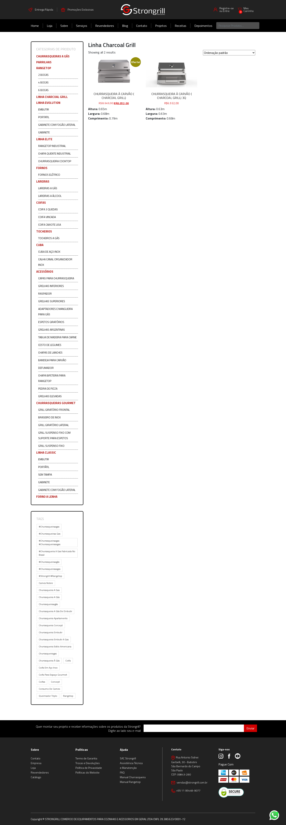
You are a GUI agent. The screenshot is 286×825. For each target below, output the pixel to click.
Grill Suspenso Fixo (51, 446)
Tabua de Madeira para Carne (57, 337)
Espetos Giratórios (51, 322)
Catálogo (36, 777)
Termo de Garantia (86, 758)
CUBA (39, 245)
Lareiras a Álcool (50, 196)
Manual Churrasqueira (133, 777)
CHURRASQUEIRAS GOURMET (56, 403)
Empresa (36, 763)
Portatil (43, 117)
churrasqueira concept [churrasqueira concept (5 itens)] (51, 625)
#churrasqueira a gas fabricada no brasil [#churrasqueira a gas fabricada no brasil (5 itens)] (57, 553)
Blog (125, 25)
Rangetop (43, 68)
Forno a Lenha (46, 496)
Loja (49, 25)
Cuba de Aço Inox (49, 252)
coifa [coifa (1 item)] (68, 660)
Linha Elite (44, 139)
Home (35, 25)
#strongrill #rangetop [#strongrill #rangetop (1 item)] (50, 576)
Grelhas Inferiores (51, 286)
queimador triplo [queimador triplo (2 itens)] (48, 696)
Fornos (41, 168)
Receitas (180, 25)
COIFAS (41, 202)
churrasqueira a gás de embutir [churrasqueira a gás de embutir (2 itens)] (55, 611)
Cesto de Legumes (49, 345)
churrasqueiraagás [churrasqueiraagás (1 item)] (48, 604)
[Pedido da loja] (229, 52)
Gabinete (44, 132)
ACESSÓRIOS (44, 271)
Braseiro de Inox (49, 417)
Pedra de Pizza (47, 388)
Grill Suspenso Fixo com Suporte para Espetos (54, 435)
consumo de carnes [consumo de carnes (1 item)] (49, 689)
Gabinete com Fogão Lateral (56, 125)
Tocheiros (44, 231)
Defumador (46, 368)
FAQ (122, 772)
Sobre (64, 25)
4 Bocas (43, 82)
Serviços (81, 25)
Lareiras (42, 181)
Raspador (45, 293)
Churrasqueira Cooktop (54, 161)
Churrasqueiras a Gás (53, 56)
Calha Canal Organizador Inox (55, 262)
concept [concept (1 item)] (55, 682)
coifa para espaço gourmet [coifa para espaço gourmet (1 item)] (53, 675)
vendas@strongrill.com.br (191, 782)
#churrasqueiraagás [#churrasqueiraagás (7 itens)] (49, 562)
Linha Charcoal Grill (52, 97)
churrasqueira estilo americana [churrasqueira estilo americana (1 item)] (55, 646)
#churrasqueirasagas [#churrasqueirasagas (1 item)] (49, 569)
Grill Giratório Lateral (53, 425)
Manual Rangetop (130, 782)
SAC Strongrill (128, 758)
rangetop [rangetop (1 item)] (68, 696)
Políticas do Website (87, 772)
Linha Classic (46, 452)
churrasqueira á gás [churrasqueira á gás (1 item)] (49, 660)
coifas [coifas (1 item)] (42, 682)
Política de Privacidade (88, 768)
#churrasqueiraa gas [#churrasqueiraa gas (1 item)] (49, 534)
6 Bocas (43, 90)
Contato (141, 25)
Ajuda (124, 749)
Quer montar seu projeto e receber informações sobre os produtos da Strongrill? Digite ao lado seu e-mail (88, 728)
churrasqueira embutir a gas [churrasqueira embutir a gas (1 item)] (54, 639)
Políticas (81, 749)
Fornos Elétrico (49, 175)
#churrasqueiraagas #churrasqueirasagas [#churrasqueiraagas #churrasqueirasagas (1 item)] (49, 542)
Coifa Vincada (47, 217)
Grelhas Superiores (51, 301)
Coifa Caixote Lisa (49, 225)
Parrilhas (44, 62)
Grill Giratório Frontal (54, 410)
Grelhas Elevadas (50, 396)
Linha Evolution (48, 102)
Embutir (43, 109)
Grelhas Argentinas (51, 329)
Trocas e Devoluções (87, 763)
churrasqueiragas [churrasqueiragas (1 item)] (48, 653)
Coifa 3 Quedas (48, 209)
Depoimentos (203, 25)
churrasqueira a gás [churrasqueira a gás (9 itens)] (49, 597)
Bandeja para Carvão (52, 360)
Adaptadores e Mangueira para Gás (55, 311)
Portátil (43, 467)
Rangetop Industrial (52, 146)
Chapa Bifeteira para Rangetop (51, 378)
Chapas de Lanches (50, 352)
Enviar (250, 728)
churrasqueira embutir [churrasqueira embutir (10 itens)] (50, 632)
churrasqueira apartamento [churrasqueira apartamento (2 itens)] (53, 618)
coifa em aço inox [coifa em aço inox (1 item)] (48, 667)
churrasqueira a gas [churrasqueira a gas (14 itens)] (49, 590)
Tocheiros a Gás (49, 238)
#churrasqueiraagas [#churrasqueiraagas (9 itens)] (49, 526)
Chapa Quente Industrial (54, 153)
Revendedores (104, 25)
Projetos (161, 25)
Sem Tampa (45, 474)
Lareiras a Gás (47, 188)
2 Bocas (43, 75)
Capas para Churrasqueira (56, 278)
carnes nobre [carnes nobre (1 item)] (46, 583)
